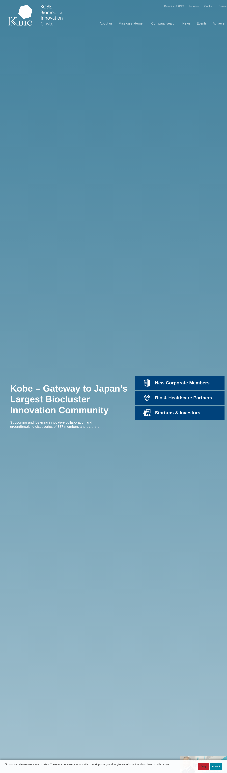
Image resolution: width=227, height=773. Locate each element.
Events (202, 23)
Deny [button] (203, 766)
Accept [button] (216, 766)
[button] (5, 769)
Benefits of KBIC (174, 6)
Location (194, 6)
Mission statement (132, 23)
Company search (163, 23)
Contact (208, 6)
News (186, 23)
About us (106, 23)
